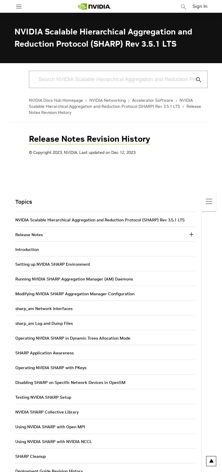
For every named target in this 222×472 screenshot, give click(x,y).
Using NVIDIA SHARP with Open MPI (50, 426)
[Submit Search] (195, 79)
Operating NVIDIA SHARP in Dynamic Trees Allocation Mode (72, 338)
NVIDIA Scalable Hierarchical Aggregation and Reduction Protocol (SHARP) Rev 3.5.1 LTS (100, 220)
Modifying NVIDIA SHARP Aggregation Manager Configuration (74, 293)
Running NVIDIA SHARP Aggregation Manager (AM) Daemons (74, 279)
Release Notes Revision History (89, 139)
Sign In (200, 6)
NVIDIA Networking (107, 100)
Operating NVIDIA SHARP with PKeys (50, 367)
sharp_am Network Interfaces (44, 308)
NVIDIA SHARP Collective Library (47, 412)
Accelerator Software (152, 100)
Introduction (27, 249)
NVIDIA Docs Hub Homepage (56, 100)
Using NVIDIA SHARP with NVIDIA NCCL (53, 441)
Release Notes (29, 234)
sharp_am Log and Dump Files (44, 323)
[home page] (94, 6)
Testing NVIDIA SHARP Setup (43, 397)
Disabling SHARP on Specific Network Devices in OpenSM (70, 382)
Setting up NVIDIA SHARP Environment (52, 264)
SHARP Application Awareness (44, 353)
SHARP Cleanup (30, 456)
